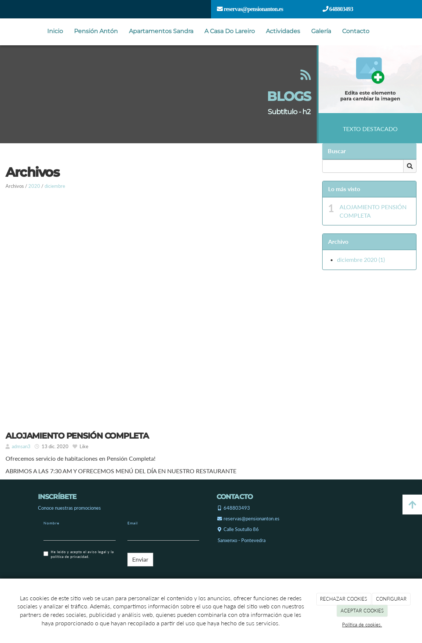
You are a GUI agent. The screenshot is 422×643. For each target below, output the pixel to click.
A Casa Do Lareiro (229, 31)
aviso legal (97, 552)
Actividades (283, 31)
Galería (321, 31)
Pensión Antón (96, 31)
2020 (34, 186)
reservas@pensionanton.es (252, 9)
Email (132, 523)
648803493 (340, 9)
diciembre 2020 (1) (361, 259)
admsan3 (21, 446)
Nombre (51, 523)
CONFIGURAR (391, 599)
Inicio (55, 31)
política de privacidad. (70, 557)
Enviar (140, 559)
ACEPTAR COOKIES (362, 611)
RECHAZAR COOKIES (343, 599)
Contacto (355, 31)
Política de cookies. (362, 625)
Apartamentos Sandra (161, 31)
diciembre (55, 186)
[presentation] (99, 577)
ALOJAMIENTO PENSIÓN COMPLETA (373, 211)
